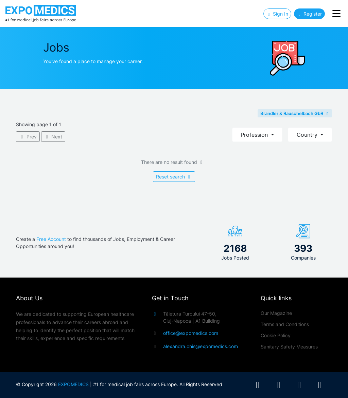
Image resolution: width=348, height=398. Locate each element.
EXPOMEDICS (73, 384)
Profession (255, 134)
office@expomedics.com (190, 333)
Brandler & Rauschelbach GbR (294, 113)
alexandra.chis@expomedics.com (200, 346)
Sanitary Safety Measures (289, 346)
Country (308, 134)
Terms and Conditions (285, 324)
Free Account (51, 239)
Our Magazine (276, 313)
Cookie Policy (276, 335)
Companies (303, 258)
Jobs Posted (235, 258)
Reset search (174, 176)
